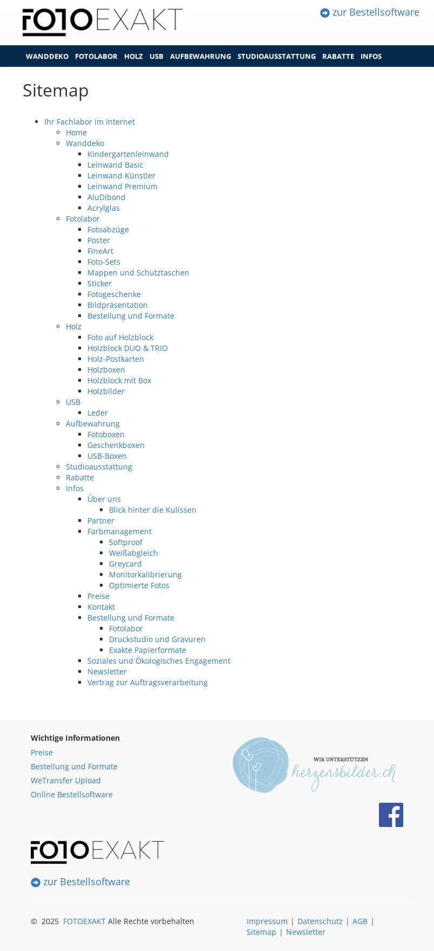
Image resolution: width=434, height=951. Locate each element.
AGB (360, 921)
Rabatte (338, 56)
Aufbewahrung (200, 56)
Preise (42, 752)
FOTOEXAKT (84, 921)
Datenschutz (320, 921)
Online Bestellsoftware (72, 794)
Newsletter (306, 932)
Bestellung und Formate (74, 766)
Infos (371, 56)
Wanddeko (47, 56)
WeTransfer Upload (66, 780)
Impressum (267, 921)
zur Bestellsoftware (369, 11)
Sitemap (261, 932)
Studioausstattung (277, 56)
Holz (133, 56)
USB (157, 56)
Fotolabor (96, 56)
